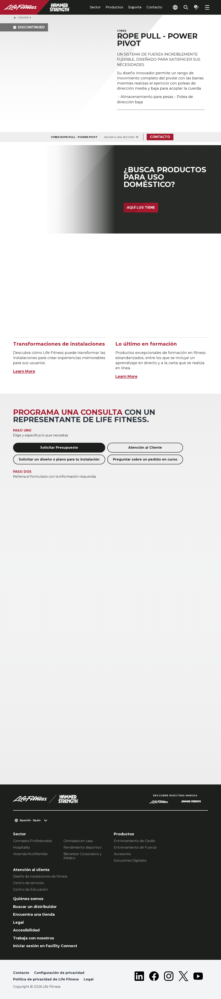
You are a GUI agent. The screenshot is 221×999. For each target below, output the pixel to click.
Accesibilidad (26, 930)
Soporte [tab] (135, 7)
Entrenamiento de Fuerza (135, 847)
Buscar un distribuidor (35, 906)
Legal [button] (89, 979)
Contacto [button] (21, 973)
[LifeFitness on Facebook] (154, 977)
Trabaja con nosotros (33, 938)
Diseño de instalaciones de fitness (40, 876)
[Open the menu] (207, 7)
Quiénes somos (28, 899)
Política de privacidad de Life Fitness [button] (46, 979)
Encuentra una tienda (34, 914)
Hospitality (21, 847)
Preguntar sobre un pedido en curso (145, 459)
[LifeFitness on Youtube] (198, 977)
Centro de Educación (30, 889)
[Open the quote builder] (196, 7)
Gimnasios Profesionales (32, 841)
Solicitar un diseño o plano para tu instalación (59, 459)
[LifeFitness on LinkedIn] (139, 977)
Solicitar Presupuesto (59, 447)
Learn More (24, 371)
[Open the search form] (186, 7)
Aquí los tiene (141, 207)
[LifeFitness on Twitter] (183, 977)
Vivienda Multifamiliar (30, 854)
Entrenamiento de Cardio (134, 841)
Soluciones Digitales (130, 860)
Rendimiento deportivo (83, 847)
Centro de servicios (28, 883)
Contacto (154, 7)
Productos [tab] (114, 7)
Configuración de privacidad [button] (59, 973)
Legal (18, 922)
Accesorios (122, 854)
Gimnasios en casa (78, 841)
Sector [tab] (95, 7)
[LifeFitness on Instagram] (169, 977)
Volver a (22, 17)
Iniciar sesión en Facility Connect (45, 946)
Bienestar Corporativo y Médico (83, 856)
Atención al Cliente (145, 447)
